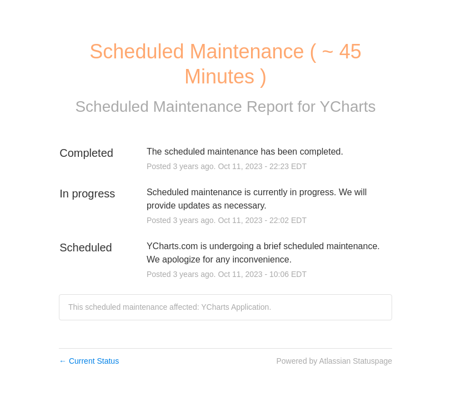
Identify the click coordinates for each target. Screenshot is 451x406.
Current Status (89, 361)
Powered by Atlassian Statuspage (334, 361)
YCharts (347, 106)
